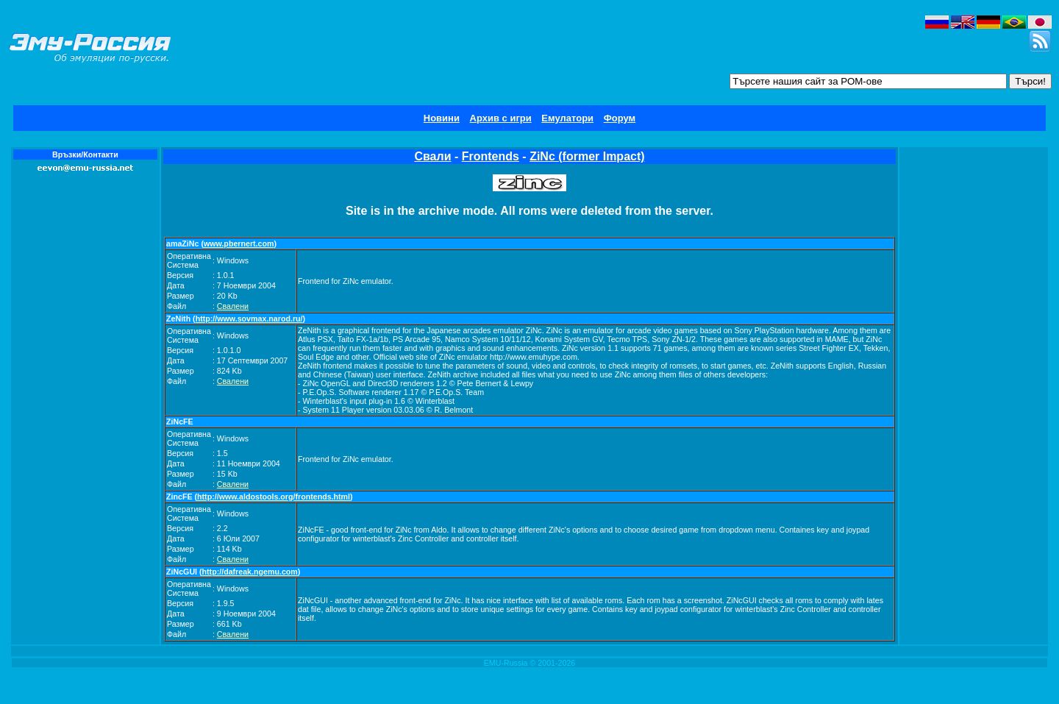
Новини (442, 118)
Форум (619, 118)
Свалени (233, 306)
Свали (432, 156)
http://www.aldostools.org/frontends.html (273, 496)
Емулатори (567, 118)
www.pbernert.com (239, 243)
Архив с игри (501, 118)
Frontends (490, 156)
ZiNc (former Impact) (587, 156)
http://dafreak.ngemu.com (250, 571)
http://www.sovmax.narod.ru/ (249, 318)
